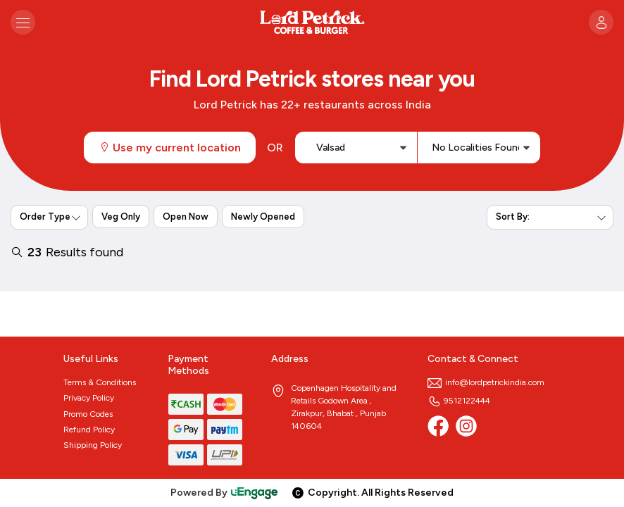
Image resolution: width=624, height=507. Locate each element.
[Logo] (312, 22)
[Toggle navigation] (23, 22)
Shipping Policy (92, 445)
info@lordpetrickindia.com (486, 382)
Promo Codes (88, 414)
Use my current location (170, 147)
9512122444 (459, 401)
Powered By (224, 493)
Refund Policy (89, 429)
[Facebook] (438, 426)
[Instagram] (466, 426)
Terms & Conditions (99, 382)
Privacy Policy (88, 398)
